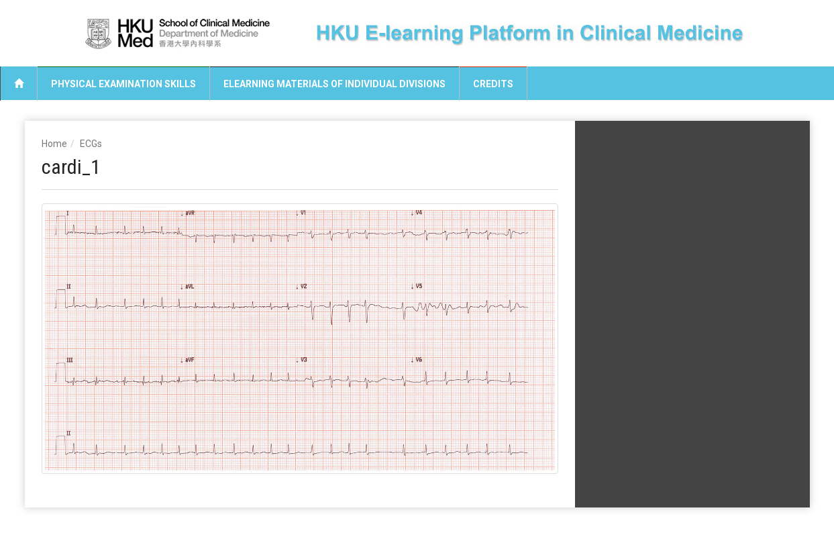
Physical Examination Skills (123, 84)
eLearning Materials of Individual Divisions (334, 84)
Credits (493, 84)
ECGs (91, 143)
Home (54, 143)
